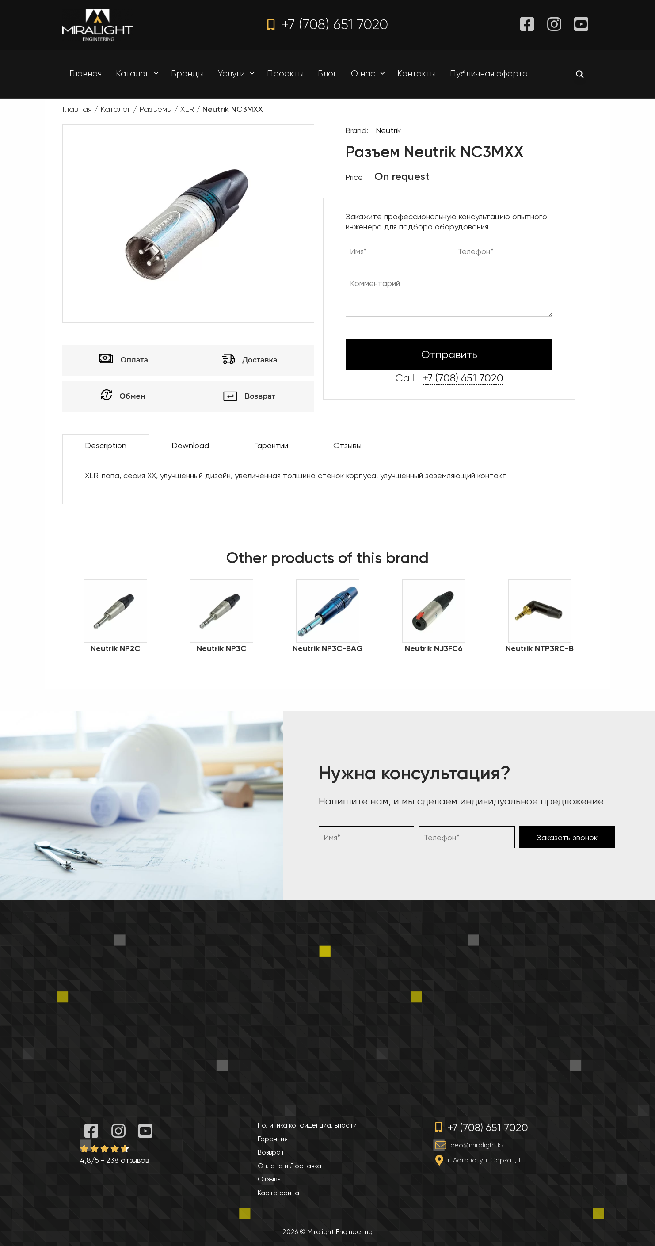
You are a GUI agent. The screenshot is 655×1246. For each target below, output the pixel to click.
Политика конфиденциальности (307, 1125)
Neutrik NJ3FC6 (434, 648)
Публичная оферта (489, 74)
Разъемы (155, 109)
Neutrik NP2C (115, 648)
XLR (187, 109)
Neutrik (388, 130)
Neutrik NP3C (221, 648)
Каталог (140, 74)
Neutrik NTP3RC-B (540, 648)
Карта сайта (278, 1193)
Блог (327, 74)
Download (190, 445)
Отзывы (347, 445)
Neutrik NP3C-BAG (328, 648)
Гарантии (271, 445)
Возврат (271, 1152)
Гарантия (273, 1139)
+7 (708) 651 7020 (327, 24)
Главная (85, 74)
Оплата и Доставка (289, 1166)
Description (105, 445)
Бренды (187, 74)
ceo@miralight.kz (477, 1145)
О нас (370, 74)
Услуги (238, 74)
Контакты (416, 74)
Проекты (285, 74)
